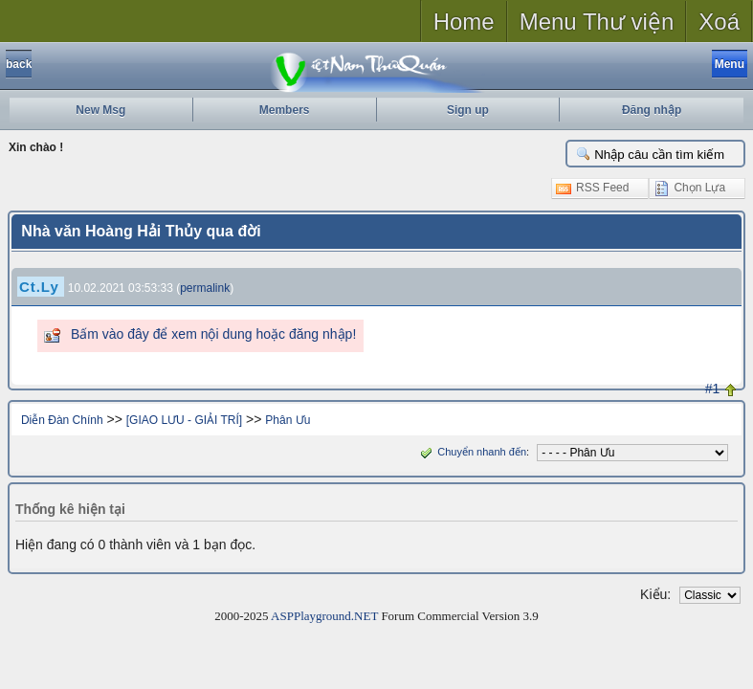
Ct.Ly (39, 286)
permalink (205, 288)
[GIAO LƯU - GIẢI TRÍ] (184, 420)
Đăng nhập (651, 110)
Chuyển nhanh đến (471, 451)
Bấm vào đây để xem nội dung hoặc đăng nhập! (213, 334)
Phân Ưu (287, 420)
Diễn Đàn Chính (62, 420)
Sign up (468, 110)
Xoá (719, 21)
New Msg (100, 110)
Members (284, 110)
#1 (712, 388)
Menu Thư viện (597, 21)
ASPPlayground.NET (324, 616)
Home (464, 21)
